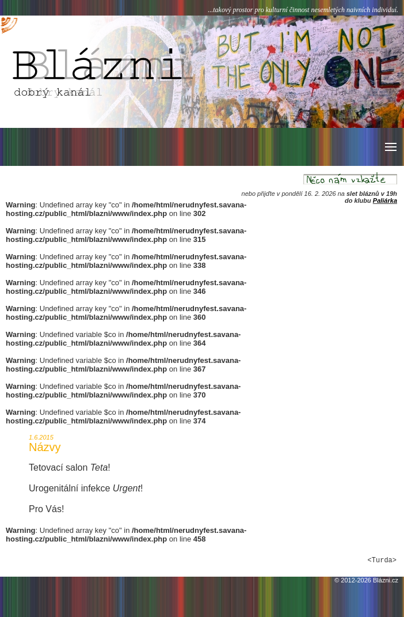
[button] (390, 147)
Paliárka (385, 200)
